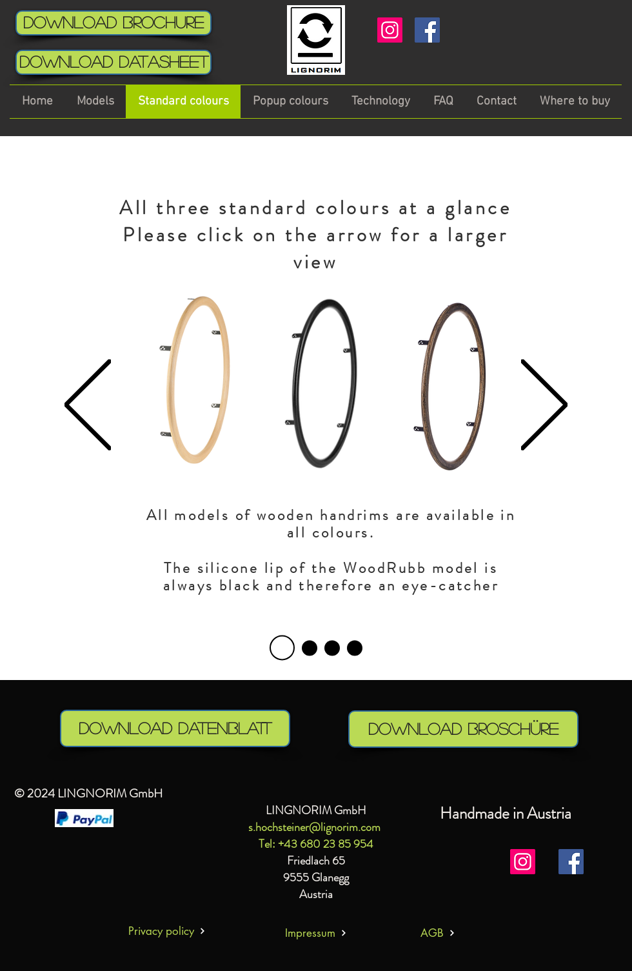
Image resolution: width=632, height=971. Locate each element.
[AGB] (437, 933)
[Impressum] (315, 933)
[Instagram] (389, 30)
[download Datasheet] (113, 62)
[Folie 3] (354, 648)
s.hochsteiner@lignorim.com (314, 827)
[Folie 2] (332, 648)
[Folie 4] (282, 648)
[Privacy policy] (167, 930)
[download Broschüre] (463, 729)
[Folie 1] (309, 648)
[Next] (544, 405)
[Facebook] (427, 30)
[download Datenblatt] (175, 728)
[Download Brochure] (113, 22)
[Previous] (87, 405)
